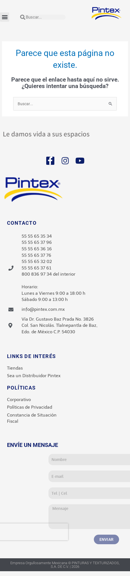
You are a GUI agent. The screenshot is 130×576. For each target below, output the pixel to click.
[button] (4, 17)
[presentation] (69, 531)
